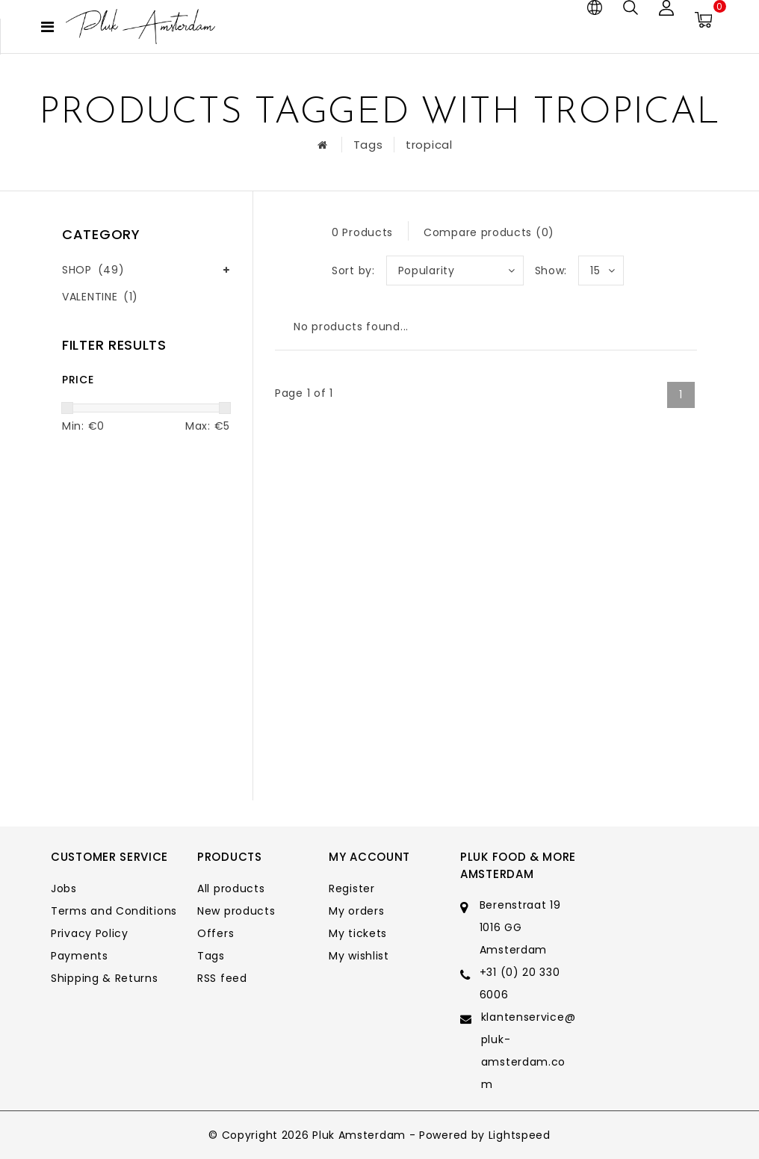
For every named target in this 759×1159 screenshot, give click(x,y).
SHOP (93, 269)
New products (236, 910)
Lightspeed (520, 1135)
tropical (429, 144)
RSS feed (222, 978)
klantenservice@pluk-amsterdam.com (528, 1051)
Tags (368, 144)
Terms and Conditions (114, 910)
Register (352, 888)
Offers (215, 933)
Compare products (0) (489, 232)
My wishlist (359, 955)
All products (230, 888)
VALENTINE (100, 296)
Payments (79, 955)
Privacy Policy (89, 933)
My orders (356, 910)
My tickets (358, 933)
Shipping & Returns (104, 978)
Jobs (64, 888)
